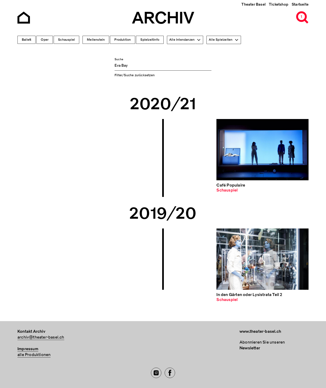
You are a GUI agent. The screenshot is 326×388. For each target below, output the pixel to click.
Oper (44, 40)
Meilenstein (96, 40)
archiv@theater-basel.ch (40, 337)
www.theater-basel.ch (260, 331)
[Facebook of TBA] (170, 373)
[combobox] (185, 40)
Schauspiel (66, 40)
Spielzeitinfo (149, 40)
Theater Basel (253, 4)
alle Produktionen (34, 354)
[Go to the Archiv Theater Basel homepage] (23, 17)
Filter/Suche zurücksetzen (135, 75)
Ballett (26, 40)
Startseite (300, 4)
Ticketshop (278, 4)
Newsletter (250, 348)
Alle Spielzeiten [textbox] (220, 40)
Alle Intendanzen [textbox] (182, 40)
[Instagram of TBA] (156, 373)
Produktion (122, 40)
